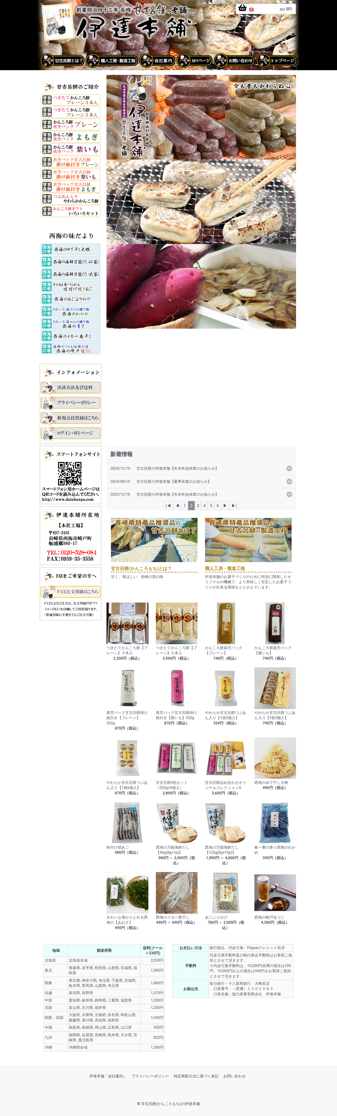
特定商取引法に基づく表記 (196, 1076)
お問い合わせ (234, 1076)
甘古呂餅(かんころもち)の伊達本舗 (170, 1103)
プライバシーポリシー (150, 1076)
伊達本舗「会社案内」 (108, 1076)
